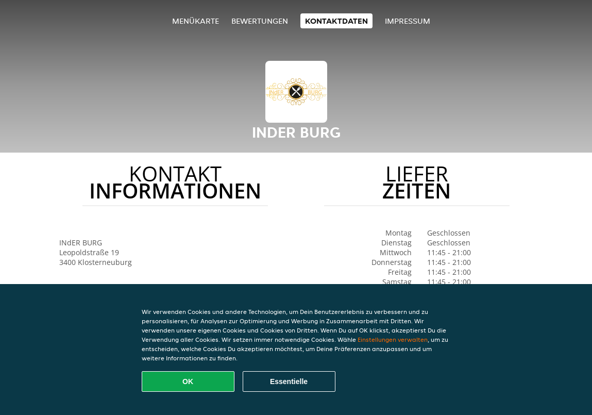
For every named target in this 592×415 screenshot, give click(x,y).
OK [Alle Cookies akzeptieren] (187, 381)
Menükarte (195, 20)
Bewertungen (259, 20)
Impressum (407, 20)
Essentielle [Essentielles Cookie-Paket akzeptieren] (289, 381)
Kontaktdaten (336, 20)
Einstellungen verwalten (393, 339)
